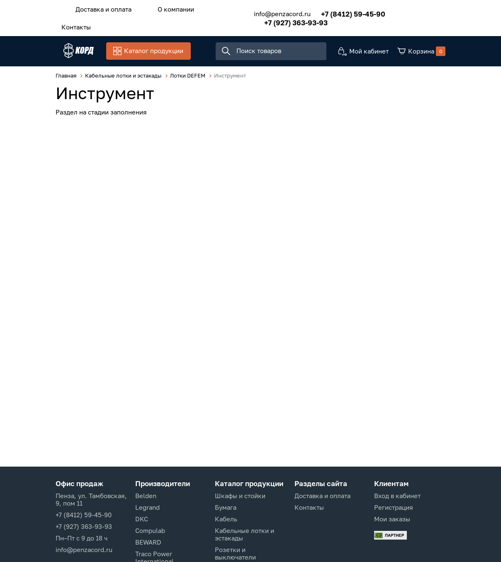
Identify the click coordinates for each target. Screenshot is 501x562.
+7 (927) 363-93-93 (284, 20)
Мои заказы (392, 519)
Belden (145, 495)
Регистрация (393, 507)
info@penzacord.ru (271, 11)
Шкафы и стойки (240, 495)
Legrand (147, 507)
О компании (164, 8)
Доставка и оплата (100, 8)
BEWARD (148, 542)
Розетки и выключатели (235, 553)
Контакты (72, 23)
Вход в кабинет (397, 495)
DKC (141, 519)
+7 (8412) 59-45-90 (342, 11)
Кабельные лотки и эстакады (244, 534)
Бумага (225, 507)
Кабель (226, 519)
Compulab (150, 530)
